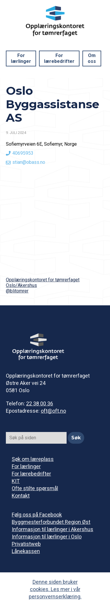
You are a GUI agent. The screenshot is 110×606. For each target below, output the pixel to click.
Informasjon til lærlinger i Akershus (52, 529)
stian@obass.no (28, 162)
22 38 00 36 (39, 403)
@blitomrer (17, 291)
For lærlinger (21, 58)
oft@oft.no (53, 411)
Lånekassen (26, 551)
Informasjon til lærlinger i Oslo (47, 536)
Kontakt (21, 496)
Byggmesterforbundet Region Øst (51, 522)
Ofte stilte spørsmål (35, 488)
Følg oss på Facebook (37, 515)
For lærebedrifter (59, 58)
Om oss (92, 58)
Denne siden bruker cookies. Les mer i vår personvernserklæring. (55, 589)
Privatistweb (26, 544)
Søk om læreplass (33, 459)
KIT (16, 481)
